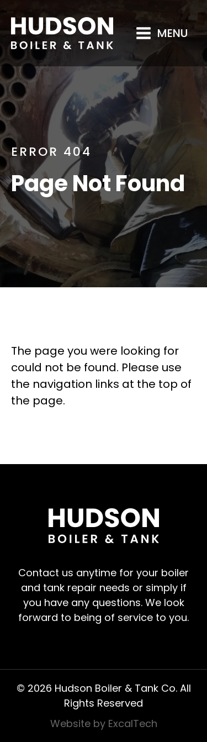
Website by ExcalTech (103, 723)
